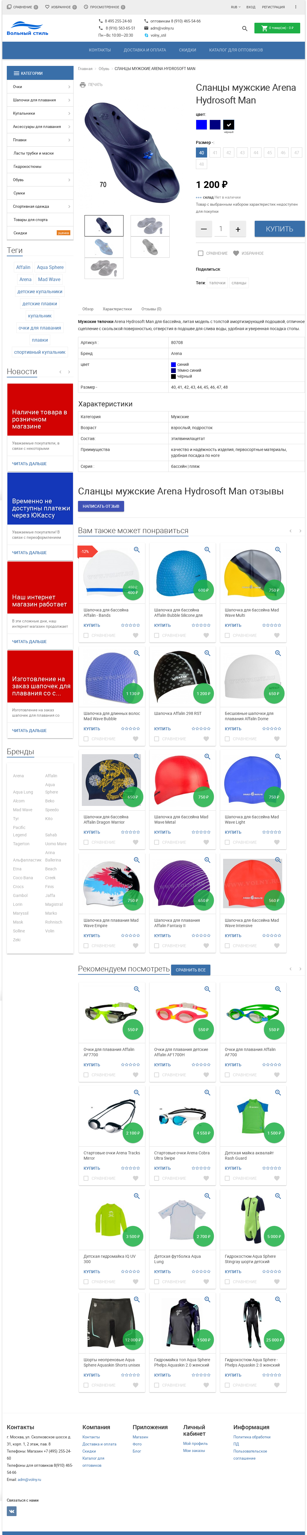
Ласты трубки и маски (34, 153)
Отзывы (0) (152, 308)
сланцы (239, 282)
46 (283, 152)
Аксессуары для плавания (37, 126)
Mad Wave (49, 279)
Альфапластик (27, 860)
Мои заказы (194, 1450)
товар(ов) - (277, 28)
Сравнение (22, 6)
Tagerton (21, 843)
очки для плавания (40, 327)
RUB (234, 7)
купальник (40, 315)
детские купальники (39, 291)
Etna (17, 869)
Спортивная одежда (31, 206)
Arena (26, 279)
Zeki (16, 939)
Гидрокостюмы (27, 166)
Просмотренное (104, 6)
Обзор (87, 308)
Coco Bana (23, 877)
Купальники (24, 113)
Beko (49, 801)
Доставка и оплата (145, 50)
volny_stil (155, 35)
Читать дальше (29, 463)
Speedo (52, 809)
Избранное (61, 6)
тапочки (217, 282)
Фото (137, 1444)
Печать (90, 84)
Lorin (17, 904)
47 (296, 152)
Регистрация (273, 7)
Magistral (54, 904)
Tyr (16, 818)
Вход (250, 7)
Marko (51, 913)
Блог (137, 1451)
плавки (40, 340)
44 (256, 152)
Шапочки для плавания (34, 100)
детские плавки (39, 303)
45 (269, 152)
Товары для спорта (31, 219)
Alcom (19, 801)
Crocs (18, 886)
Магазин (140, 1437)
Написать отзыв (101, 506)
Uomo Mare (55, 843)
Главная (85, 68)
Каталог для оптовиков (236, 50)
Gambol (20, 895)
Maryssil (20, 913)
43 (242, 152)
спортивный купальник (40, 352)
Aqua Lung (23, 792)
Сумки (19, 193)
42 (228, 152)
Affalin (23, 267)
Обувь (18, 179)
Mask (18, 922)
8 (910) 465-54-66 (185, 21)
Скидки (187, 50)
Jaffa (50, 895)
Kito (49, 818)
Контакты (100, 50)
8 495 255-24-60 (115, 21)
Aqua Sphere (50, 267)
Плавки (20, 139)
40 (201, 152)
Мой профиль (195, 1443)
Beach (51, 869)
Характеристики (117, 308)
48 (201, 164)
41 (215, 152)
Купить (92, 625)
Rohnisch (53, 922)
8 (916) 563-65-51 (120, 28)
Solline (19, 931)
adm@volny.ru (159, 28)
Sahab (51, 835)
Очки (17, 86)
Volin (49, 931)
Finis (49, 886)
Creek (50, 877)
